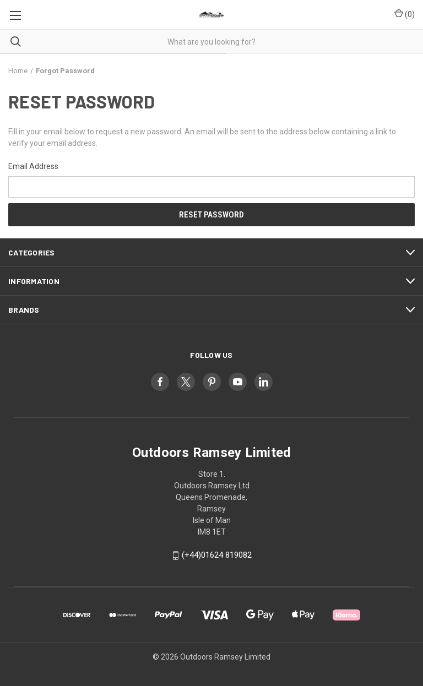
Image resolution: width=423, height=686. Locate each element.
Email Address (33, 166)
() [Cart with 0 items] (404, 14)
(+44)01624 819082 (217, 555)
